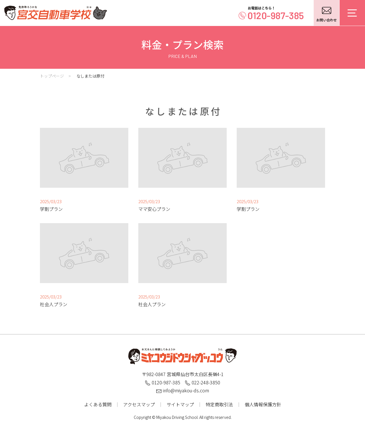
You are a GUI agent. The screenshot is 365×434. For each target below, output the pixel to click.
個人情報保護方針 (263, 404)
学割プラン (51, 208)
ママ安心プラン (154, 208)
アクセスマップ (139, 404)
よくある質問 (97, 404)
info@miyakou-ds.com (182, 390)
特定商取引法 (219, 404)
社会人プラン (53, 304)
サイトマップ (180, 404)
